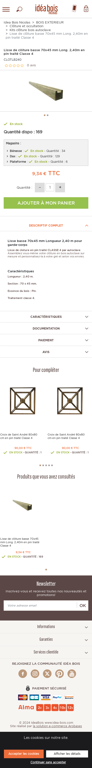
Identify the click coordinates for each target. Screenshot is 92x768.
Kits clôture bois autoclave (30, 30)
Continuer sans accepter (48, 762)
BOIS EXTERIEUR (50, 22)
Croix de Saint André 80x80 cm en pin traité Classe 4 (18, 436)
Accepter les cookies (23, 754)
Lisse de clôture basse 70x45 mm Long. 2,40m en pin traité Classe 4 (19, 542)
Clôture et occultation (26, 26)
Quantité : (24, 187)
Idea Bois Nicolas (17, 22)
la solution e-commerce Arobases (57, 726)
